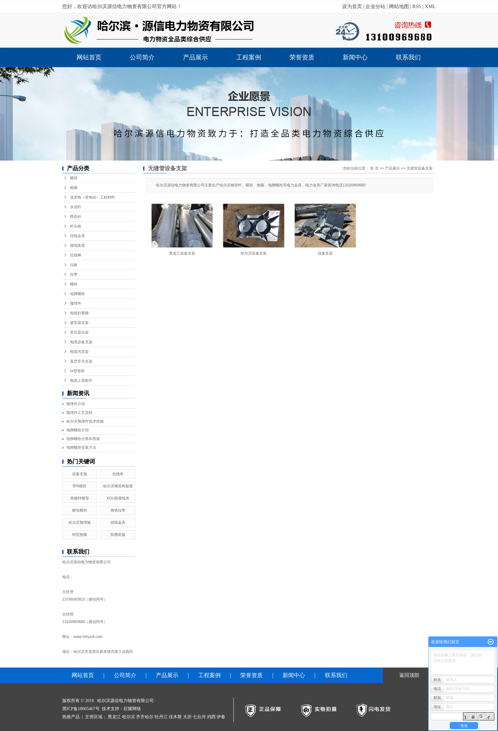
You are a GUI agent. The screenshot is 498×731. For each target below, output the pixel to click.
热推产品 (71, 717)
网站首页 (89, 57)
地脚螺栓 (77, 294)
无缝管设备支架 (419, 168)
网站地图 (399, 6)
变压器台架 (79, 332)
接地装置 (77, 245)
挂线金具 (77, 236)
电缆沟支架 (79, 351)
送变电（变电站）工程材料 (92, 197)
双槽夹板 (117, 534)
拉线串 (118, 474)
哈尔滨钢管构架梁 (118, 486)
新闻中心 (355, 57)
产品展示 (195, 57)
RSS (416, 6)
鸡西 (211, 717)
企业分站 (375, 6)
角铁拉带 (117, 510)
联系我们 (408, 57)
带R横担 (80, 486)
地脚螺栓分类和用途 (83, 439)
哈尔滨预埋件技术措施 (85, 421)
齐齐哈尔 (144, 717)
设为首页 (352, 6)
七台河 (199, 717)
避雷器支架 (79, 323)
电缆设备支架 (81, 342)
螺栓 (74, 284)
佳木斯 (175, 717)
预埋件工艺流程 (79, 412)
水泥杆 (75, 207)
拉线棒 (75, 255)
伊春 (221, 717)
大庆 (187, 717)
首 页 (374, 168)
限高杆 (75, 216)
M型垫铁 (77, 371)
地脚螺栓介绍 (77, 430)
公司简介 (142, 57)
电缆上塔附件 (81, 380)
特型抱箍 (79, 534)
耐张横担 (79, 510)
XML (430, 6)
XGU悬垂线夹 (117, 498)
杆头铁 (75, 226)
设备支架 (79, 474)
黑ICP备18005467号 (81, 708)
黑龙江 (114, 717)
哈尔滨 (128, 717)
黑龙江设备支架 (182, 253)
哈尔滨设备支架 (254, 253)
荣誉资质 (301, 57)
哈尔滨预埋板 (79, 522)
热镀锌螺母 (79, 498)
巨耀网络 (132, 708)
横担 (74, 178)
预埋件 (75, 303)
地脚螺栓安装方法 (81, 447)
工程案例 (248, 57)
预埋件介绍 (75, 404)
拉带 (74, 274)
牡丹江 (161, 717)
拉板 (74, 265)
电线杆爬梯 (79, 313)
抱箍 (74, 187)
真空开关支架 (81, 361)
